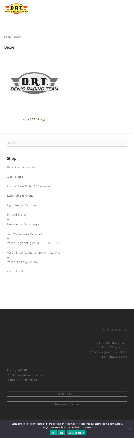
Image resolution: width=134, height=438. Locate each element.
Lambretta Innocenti (20, 195)
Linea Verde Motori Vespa (23, 224)
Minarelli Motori (17, 214)
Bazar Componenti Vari (21, 167)
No (61, 433)
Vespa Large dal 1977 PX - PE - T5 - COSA (34, 243)
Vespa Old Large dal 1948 (23, 262)
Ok (53, 433)
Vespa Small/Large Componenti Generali (33, 252)
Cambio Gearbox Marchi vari (25, 233)
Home (7, 36)
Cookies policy (76, 433)
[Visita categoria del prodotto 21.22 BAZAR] (34, 88)
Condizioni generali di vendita (25, 375)
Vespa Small (15, 271)
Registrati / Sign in (67, 404)
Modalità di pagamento (22, 380)
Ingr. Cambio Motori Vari (22, 205)
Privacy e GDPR (17, 370)
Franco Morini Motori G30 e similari (29, 186)
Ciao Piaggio (15, 176)
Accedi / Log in (67, 393)
